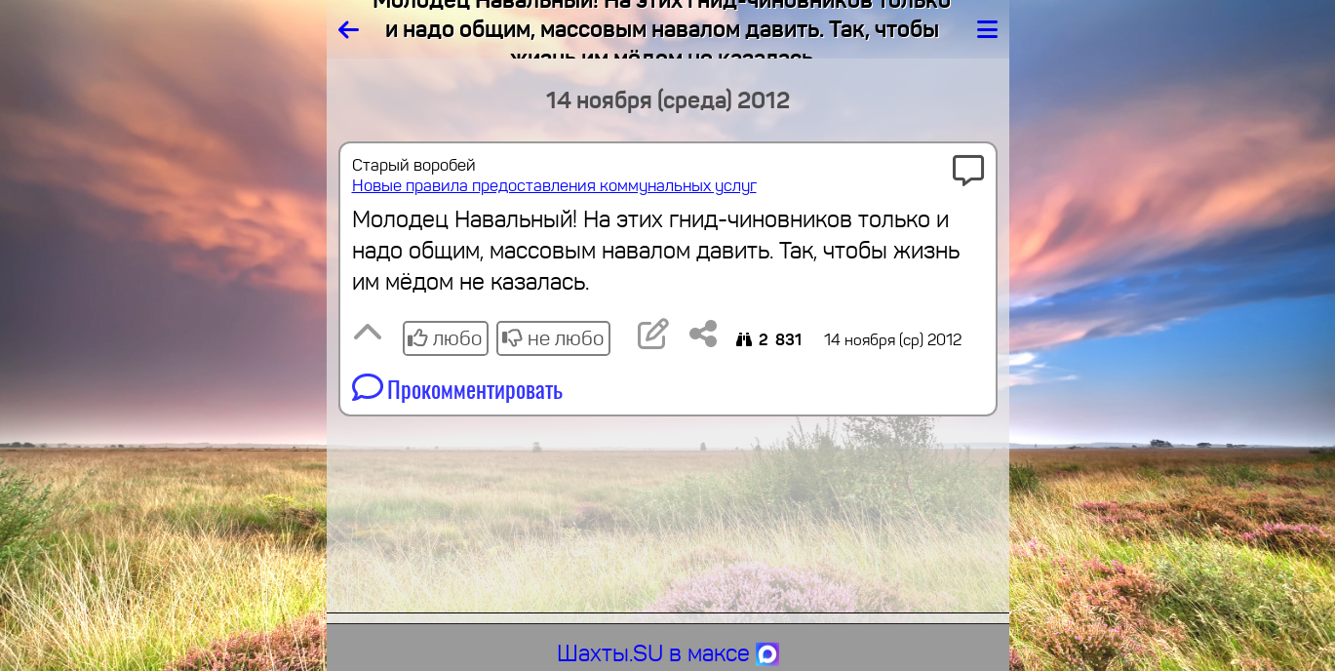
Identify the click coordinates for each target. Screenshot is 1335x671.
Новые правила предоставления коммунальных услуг (554, 186)
